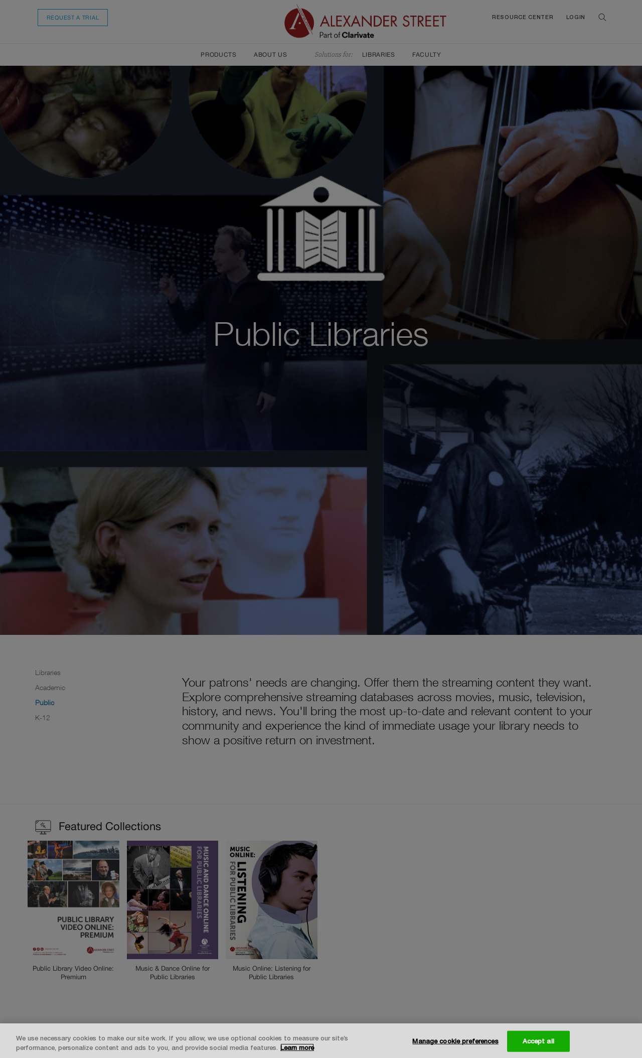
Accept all (538, 1041)
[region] (321, 1040)
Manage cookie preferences (455, 1041)
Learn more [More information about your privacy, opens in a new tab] (297, 1047)
